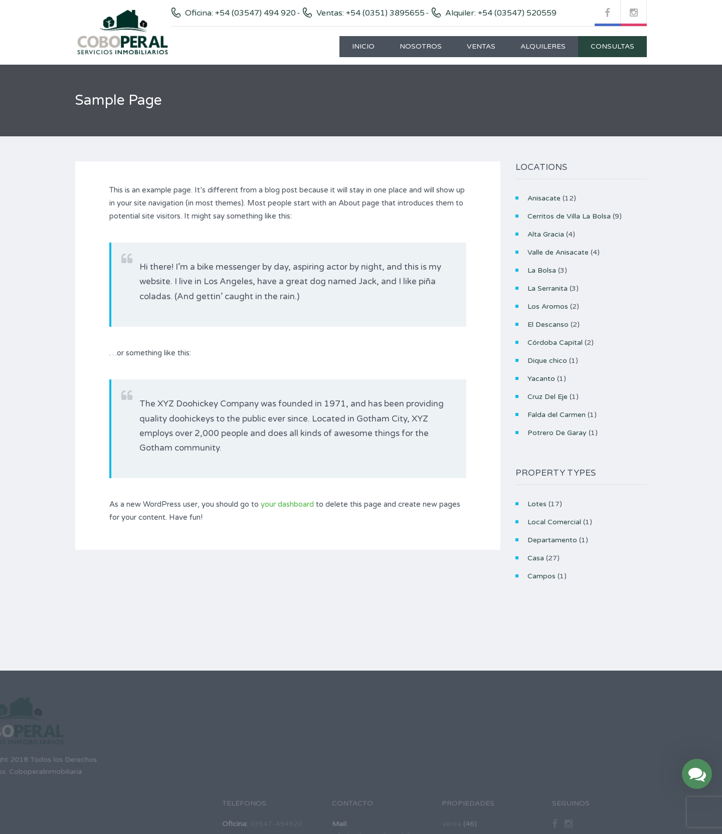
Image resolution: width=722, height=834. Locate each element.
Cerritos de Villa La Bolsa (569, 216)
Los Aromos (547, 306)
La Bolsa (541, 270)
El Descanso (548, 324)
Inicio (363, 46)
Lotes (537, 504)
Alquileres (543, 46)
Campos (541, 576)
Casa (535, 558)
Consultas (612, 46)
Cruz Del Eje (547, 396)
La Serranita (547, 288)
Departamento (552, 540)
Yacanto (541, 378)
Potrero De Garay (557, 433)
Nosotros (421, 46)
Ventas (481, 46)
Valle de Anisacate (558, 252)
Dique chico (547, 360)
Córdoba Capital (555, 342)
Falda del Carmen (556, 414)
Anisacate (544, 198)
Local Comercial (554, 522)
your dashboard (287, 504)
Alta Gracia (545, 234)
